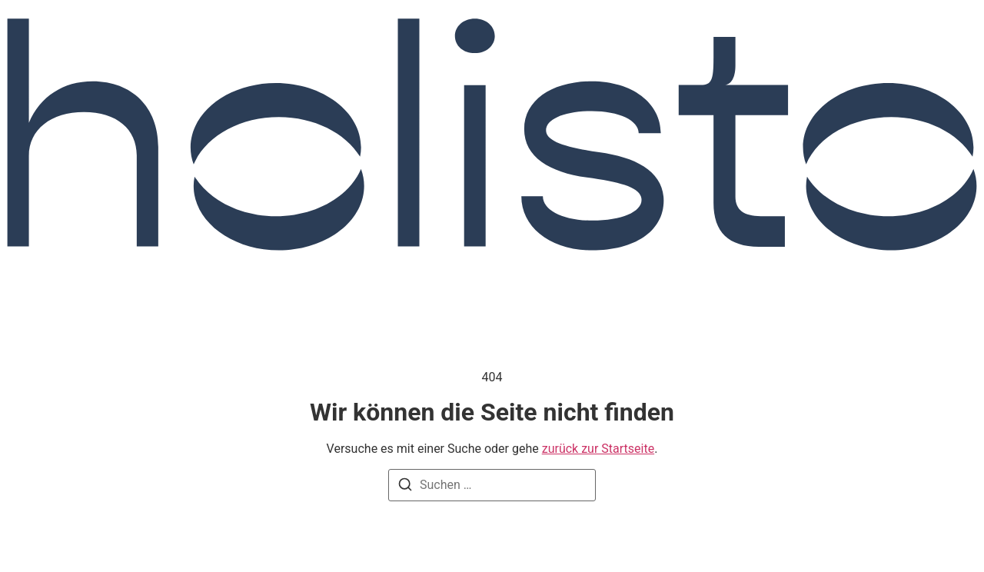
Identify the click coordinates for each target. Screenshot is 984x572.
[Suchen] (405, 487)
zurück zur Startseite (598, 448)
